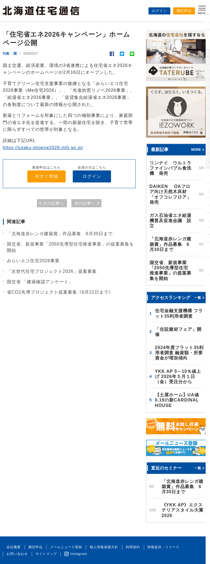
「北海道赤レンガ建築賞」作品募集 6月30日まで (60, 233)
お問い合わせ (191, 547)
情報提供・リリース (158, 547)
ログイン (159, 11)
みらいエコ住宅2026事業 (33, 261)
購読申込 (184, 11)
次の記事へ (53, 203)
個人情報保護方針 (100, 547)
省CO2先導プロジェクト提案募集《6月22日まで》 (60, 292)
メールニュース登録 (64, 547)
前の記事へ (85, 203)
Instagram (45, 554)
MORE (196, 149)
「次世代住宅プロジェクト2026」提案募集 (52, 271)
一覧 (197, 297)
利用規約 (128, 547)
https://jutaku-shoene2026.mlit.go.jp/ (43, 147)
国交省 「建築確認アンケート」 (40, 281)
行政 (6, 53)
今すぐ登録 (46, 176)
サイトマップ (16, 554)
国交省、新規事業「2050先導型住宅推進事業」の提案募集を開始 (70, 247)
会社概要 (13, 547)
